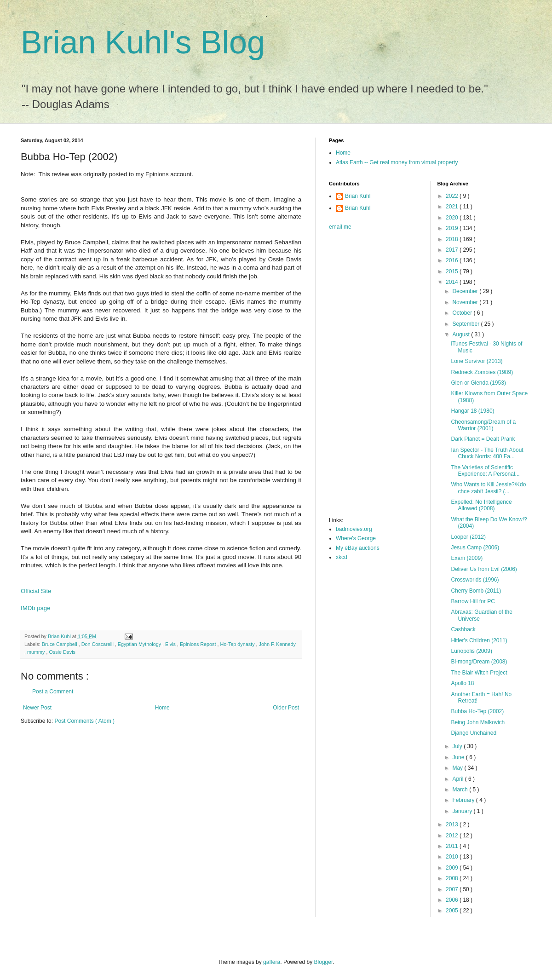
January (462, 811)
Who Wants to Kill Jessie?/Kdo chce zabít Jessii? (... (488, 487)
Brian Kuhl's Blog (143, 42)
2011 (453, 846)
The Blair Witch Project (479, 672)
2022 (453, 196)
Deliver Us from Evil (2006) (484, 569)
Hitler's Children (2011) (479, 640)
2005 (453, 910)
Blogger (323, 962)
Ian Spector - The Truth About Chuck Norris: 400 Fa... (487, 453)
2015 (453, 271)
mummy (36, 652)
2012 (453, 835)
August (461, 334)
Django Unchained (473, 733)
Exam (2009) (467, 558)
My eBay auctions (358, 548)
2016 (453, 260)
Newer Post (37, 707)
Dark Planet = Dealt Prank (483, 439)
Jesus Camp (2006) (475, 547)
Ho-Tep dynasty (238, 644)
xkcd (341, 557)
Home (162, 707)
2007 (453, 889)
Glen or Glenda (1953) (478, 383)
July (458, 746)
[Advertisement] (365, 376)
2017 (453, 250)
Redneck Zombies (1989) (482, 372)
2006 (453, 900)
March (460, 789)
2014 (453, 282)
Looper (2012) (468, 537)
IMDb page (36, 608)
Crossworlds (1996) (475, 579)
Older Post (286, 707)
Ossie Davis (62, 652)
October (462, 313)
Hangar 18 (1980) (472, 411)
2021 (453, 206)
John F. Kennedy (277, 644)
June (459, 757)
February (464, 800)
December (465, 291)
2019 (453, 228)
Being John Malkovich (478, 722)
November (465, 302)
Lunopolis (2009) (471, 651)
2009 (453, 868)
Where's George (356, 538)
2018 (453, 239)
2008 (453, 878)
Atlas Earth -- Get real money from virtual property (397, 162)
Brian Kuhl (357, 196)
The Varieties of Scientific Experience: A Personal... (485, 470)
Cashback (463, 629)
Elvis (171, 644)
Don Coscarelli (98, 644)
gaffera (271, 962)
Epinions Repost (199, 644)
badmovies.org (354, 529)
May (458, 768)
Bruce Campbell (60, 644)
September (466, 324)
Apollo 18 (462, 683)
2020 (453, 217)
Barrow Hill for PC (472, 601)
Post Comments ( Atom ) (84, 721)
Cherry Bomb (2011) (476, 591)
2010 (453, 856)
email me (340, 227)
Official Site (36, 591)
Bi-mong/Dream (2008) (479, 661)
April (458, 779)
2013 (453, 824)
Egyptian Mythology (140, 644)
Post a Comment (52, 691)
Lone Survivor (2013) (476, 361)
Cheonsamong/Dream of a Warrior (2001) (483, 425)
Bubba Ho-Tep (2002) (477, 711)
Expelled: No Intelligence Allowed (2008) (481, 505)
